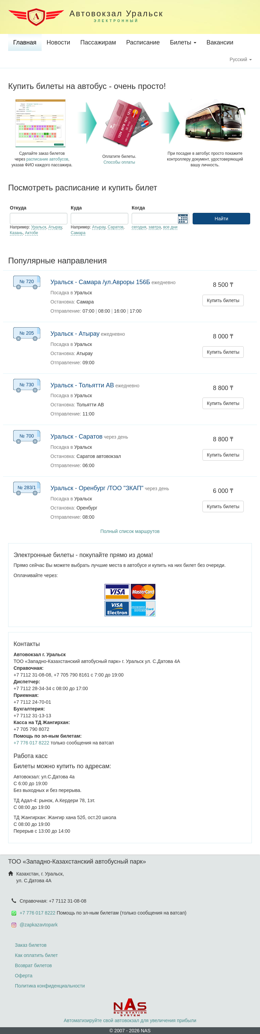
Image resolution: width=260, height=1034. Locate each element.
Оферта (23, 975)
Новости (58, 42)
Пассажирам (98, 42)
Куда (76, 207)
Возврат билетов (33, 965)
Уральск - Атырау (75, 333)
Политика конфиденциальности (50, 986)
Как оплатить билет (36, 955)
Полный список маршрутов (129, 531)
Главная (25, 42)
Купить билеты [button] (223, 300)
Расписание (143, 42)
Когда (138, 207)
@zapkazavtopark (39, 924)
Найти (221, 218)
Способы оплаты (119, 162)
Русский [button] (241, 59)
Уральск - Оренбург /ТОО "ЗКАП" (97, 488)
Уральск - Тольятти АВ (82, 385)
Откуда (18, 207)
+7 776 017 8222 (31, 742)
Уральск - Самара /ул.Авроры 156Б (100, 282)
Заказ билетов (30, 945)
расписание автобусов (47, 159)
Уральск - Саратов (76, 436)
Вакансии (220, 42)
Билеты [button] (183, 42)
